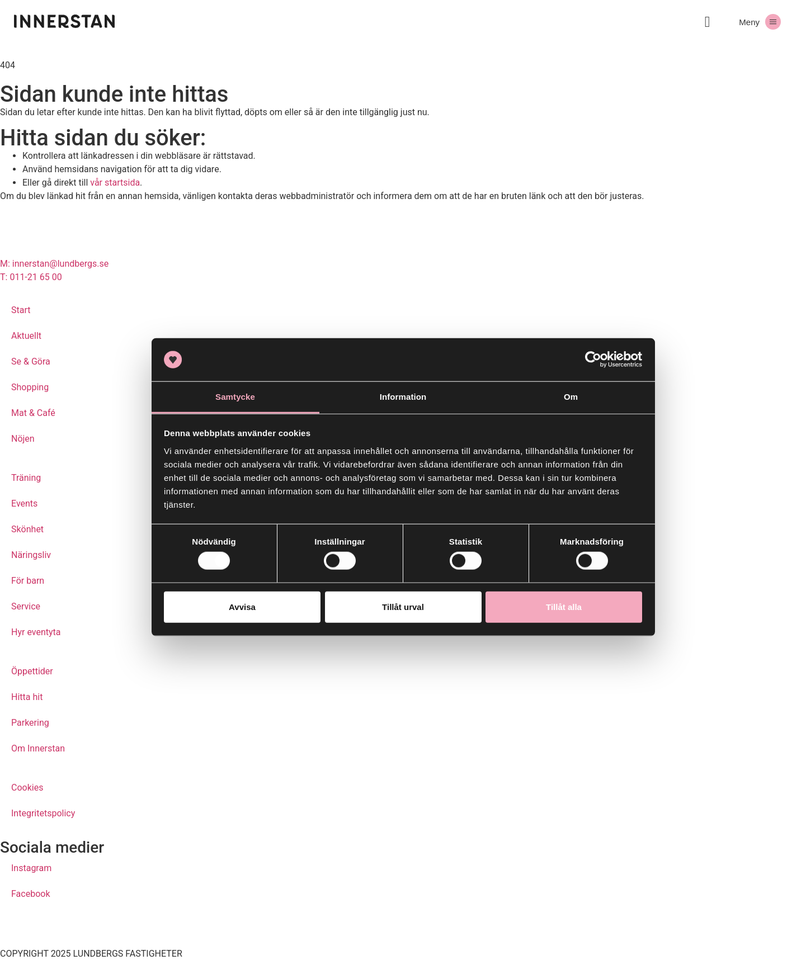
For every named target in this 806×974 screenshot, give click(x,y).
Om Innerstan (38, 748)
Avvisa (242, 606)
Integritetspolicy (43, 813)
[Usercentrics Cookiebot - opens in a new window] (593, 359)
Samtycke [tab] (235, 396)
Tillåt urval (403, 606)
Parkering (30, 722)
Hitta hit (27, 697)
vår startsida (115, 182)
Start (20, 310)
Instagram (31, 868)
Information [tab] (403, 396)
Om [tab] (571, 396)
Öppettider (32, 671)
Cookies (27, 787)
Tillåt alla (564, 606)
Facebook (30, 893)
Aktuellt (26, 335)
